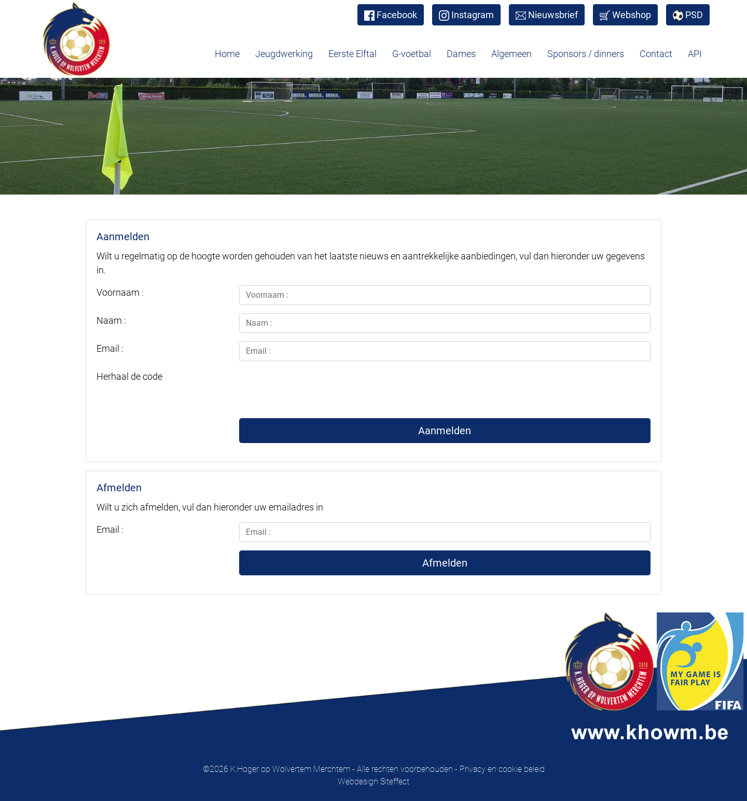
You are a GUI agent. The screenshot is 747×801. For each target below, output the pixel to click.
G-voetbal (411, 53)
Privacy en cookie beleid (502, 769)
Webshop (625, 15)
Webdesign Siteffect (373, 781)
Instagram (466, 15)
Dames (461, 53)
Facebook (390, 15)
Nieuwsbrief (547, 15)
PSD (688, 15)
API (695, 53)
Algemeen (511, 53)
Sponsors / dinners (585, 53)
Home (227, 53)
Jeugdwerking (284, 53)
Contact (656, 53)
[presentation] (318, 389)
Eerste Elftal (352, 53)
